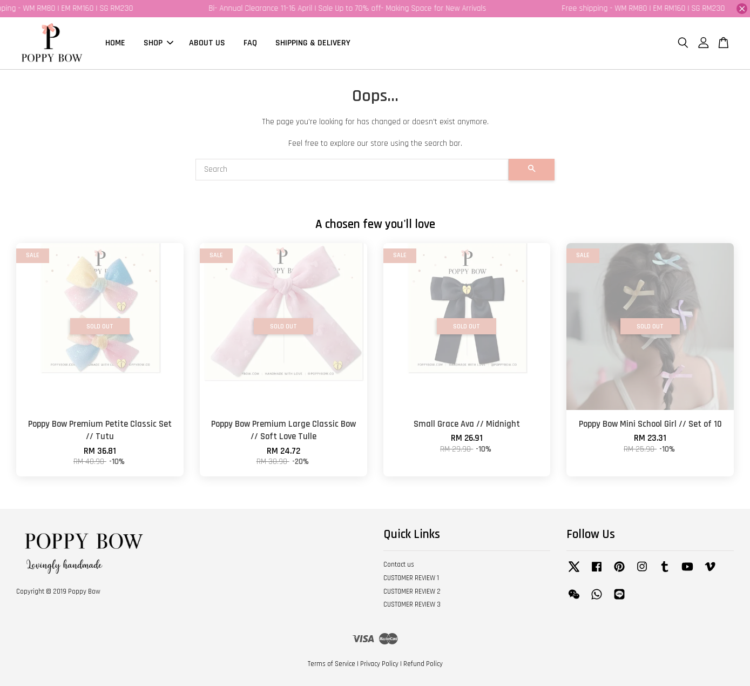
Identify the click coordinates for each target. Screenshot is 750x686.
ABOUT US (207, 43)
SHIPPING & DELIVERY (312, 43)
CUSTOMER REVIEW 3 (412, 604)
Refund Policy (423, 664)
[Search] (352, 169)
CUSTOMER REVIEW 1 (411, 578)
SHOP (158, 43)
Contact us (398, 564)
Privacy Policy (379, 664)
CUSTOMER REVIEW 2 (412, 591)
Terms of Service (331, 664)
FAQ (250, 43)
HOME (115, 43)
